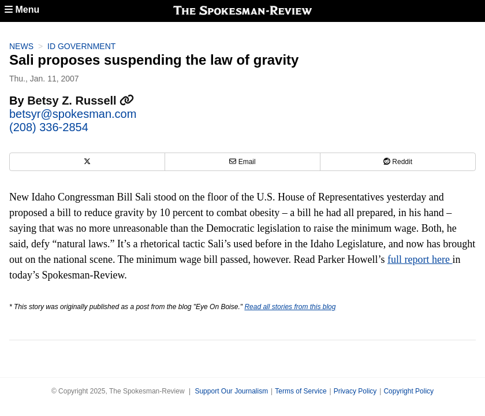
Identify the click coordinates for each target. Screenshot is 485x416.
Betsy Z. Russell (80, 100)
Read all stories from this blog (289, 307)
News (21, 46)
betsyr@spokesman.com (72, 113)
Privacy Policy (355, 391)
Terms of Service (300, 391)
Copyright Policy (408, 391)
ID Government (81, 46)
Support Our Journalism (231, 391)
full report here (419, 259)
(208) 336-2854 (48, 127)
